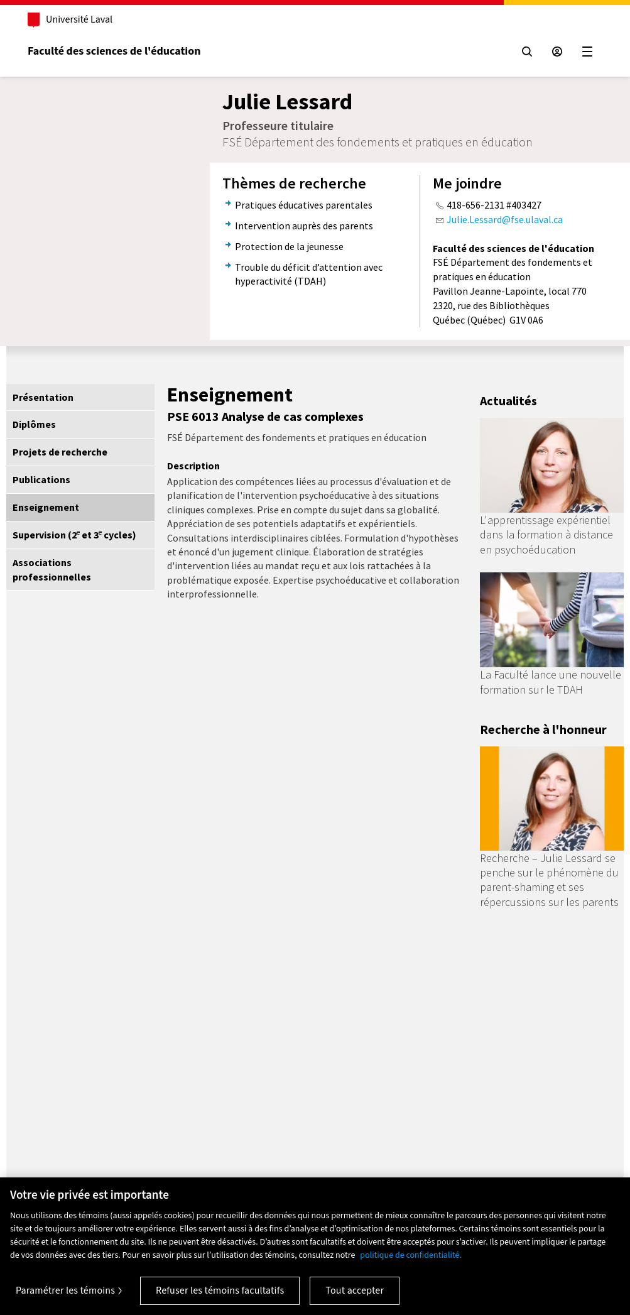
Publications (41, 479)
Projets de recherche (60, 451)
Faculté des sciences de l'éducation (115, 51)
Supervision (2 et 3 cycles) (74, 534)
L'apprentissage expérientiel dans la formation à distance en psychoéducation (546, 535)
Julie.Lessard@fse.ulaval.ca (505, 219)
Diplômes (34, 424)
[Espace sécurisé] (556, 51)
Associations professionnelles (52, 569)
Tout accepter (354, 1290)
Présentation (43, 397)
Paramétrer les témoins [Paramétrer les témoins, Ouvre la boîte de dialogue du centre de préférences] (65, 1290)
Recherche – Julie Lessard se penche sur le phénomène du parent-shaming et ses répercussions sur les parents (549, 880)
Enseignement (46, 507)
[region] (315, 1246)
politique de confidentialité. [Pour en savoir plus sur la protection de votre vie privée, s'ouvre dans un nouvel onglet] (411, 1255)
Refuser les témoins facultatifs (220, 1290)
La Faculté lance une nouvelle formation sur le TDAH (550, 681)
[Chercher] (526, 51)
